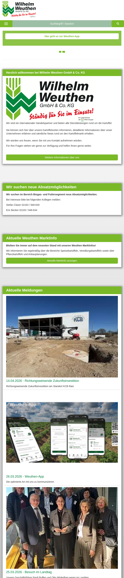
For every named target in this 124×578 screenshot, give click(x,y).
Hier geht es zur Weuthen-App (62, 36)
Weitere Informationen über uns (62, 157)
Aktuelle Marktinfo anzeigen (62, 260)
